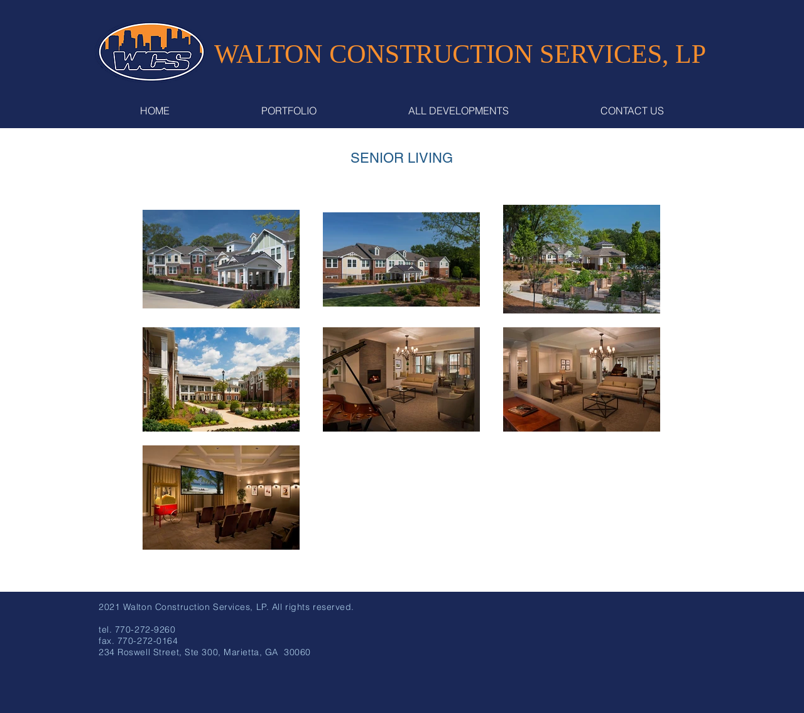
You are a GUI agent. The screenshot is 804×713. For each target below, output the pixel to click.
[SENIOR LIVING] (401, 158)
